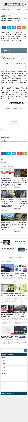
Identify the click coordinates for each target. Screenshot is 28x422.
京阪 (3, 389)
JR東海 (3, 360)
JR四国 (3, 367)
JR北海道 (4, 373)
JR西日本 (4, 363)
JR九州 (3, 370)
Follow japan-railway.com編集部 (14, 257)
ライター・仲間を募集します (17, 9)
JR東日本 (3, 15)
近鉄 (3, 386)
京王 (3, 383)
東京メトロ (4, 376)
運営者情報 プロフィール (5, 9)
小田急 (3, 379)
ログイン (25, 129)
